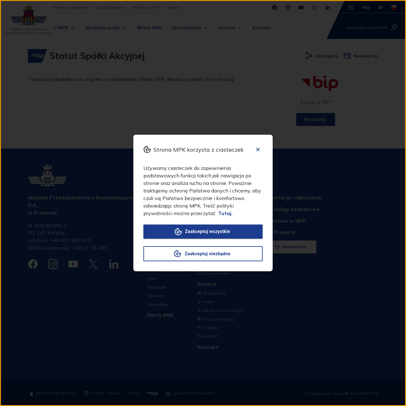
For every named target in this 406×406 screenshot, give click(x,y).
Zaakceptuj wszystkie (203, 232)
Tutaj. (225, 213)
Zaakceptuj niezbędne (203, 254)
